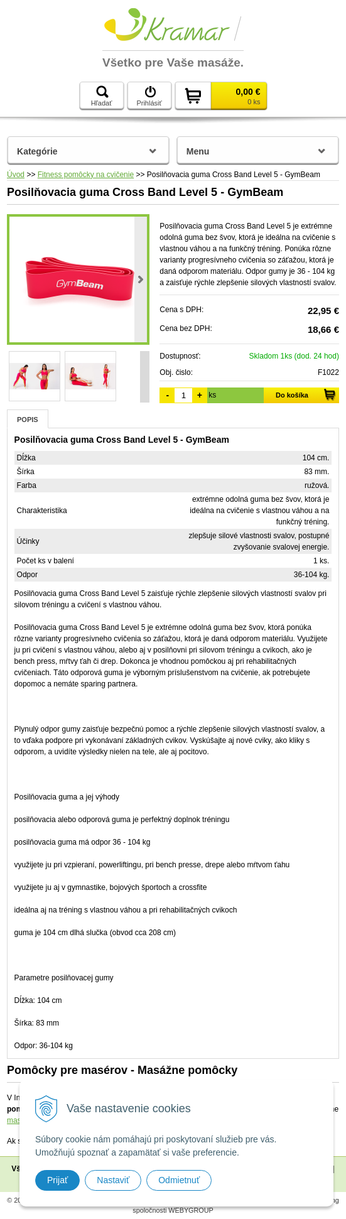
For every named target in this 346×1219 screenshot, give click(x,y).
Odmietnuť (179, 1180)
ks (212, 395)
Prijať (57, 1180)
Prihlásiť (148, 96)
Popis (27, 419)
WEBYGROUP (190, 1210)
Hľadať (101, 96)
